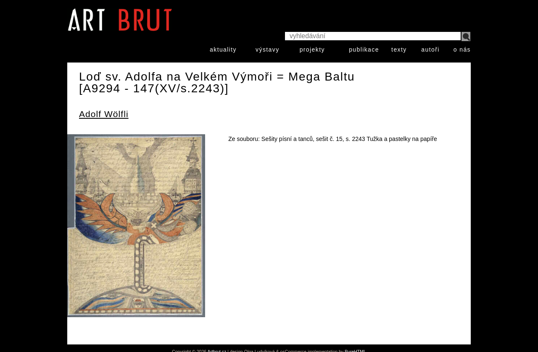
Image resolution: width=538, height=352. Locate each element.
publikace (364, 49)
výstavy (267, 49)
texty (399, 49)
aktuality (223, 49)
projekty (312, 49)
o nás (462, 49)
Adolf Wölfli (104, 114)
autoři (430, 49)
